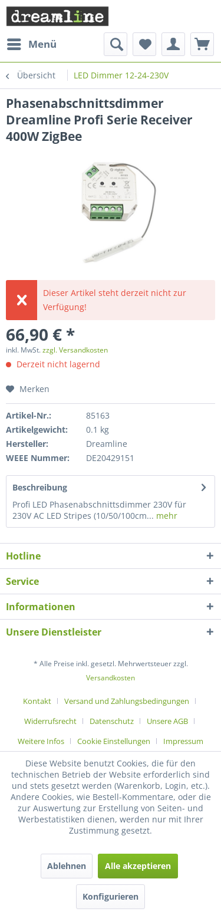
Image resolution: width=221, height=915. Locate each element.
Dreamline (106, 443)
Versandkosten (110, 678)
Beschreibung (39, 487)
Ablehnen (66, 865)
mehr (165, 515)
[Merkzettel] (144, 44)
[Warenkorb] (202, 44)
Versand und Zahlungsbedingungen (126, 701)
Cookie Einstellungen (113, 741)
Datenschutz (112, 721)
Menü (32, 43)
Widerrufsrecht (50, 721)
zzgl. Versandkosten (75, 350)
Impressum (183, 741)
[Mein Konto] (173, 44)
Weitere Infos (41, 741)
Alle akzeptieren (138, 865)
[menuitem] (31, 44)
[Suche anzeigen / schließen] (115, 44)
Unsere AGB (167, 721)
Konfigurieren (110, 896)
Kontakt (37, 701)
